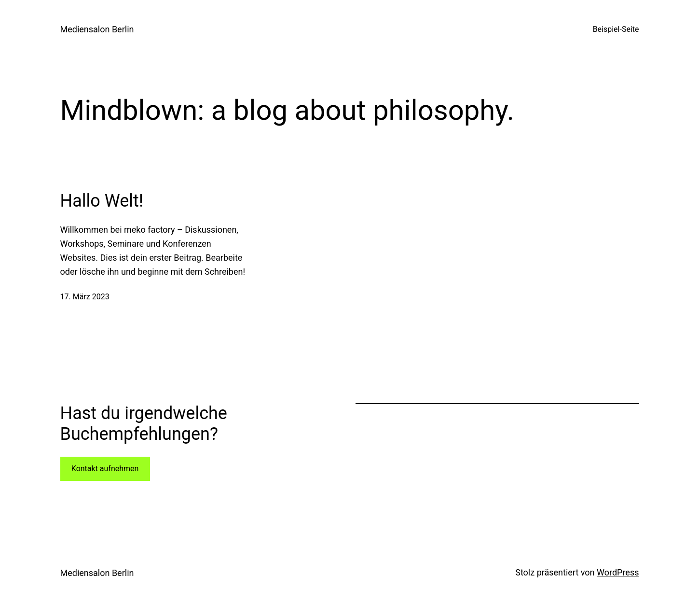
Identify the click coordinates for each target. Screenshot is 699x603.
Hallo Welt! (102, 201)
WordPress (618, 572)
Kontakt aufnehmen (105, 468)
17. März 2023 (85, 296)
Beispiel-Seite (616, 29)
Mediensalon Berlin (97, 29)
